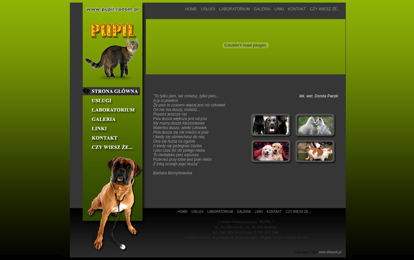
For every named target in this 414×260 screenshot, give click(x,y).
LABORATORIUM (234, 9)
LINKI (279, 9)
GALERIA (262, 9)
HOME (191, 9)
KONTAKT (297, 9)
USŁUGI (208, 9)
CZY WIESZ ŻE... (325, 9)
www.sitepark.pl (330, 252)
